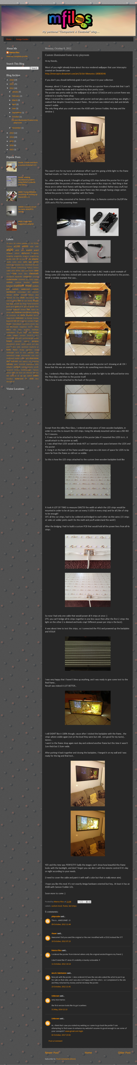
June (14, 109)
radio (18, 347)
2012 (12, 88)
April (14, 104)
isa (25, 318)
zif (13, 382)
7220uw (9, 247)
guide (32, 307)
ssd (30, 361)
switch (23, 367)
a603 (17, 250)
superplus (30, 364)
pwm (8, 347)
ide (18, 315)
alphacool (25, 253)
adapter (9, 253)
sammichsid (10, 355)
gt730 (21, 307)
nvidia (8, 335)
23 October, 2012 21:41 (61, 987)
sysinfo (36, 367)
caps (23, 271)
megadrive (23, 327)
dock (37, 295)
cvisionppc (21, 292)
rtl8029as (30, 353)
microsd (30, 327)
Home (9, 39)
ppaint (29, 344)
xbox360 (9, 382)
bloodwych (29, 265)
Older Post (124, 1052)
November (16, 128)
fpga (7, 304)
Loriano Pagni (33, 321)
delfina (16, 295)
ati (26, 259)
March (15, 100)
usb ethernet (27, 373)
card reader (29, 271)
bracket (13, 268)
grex (17, 307)
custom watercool (21, 289)
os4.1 (37, 335)
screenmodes (25, 355)
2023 (12, 150)
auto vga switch (31, 262)
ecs (17, 298)
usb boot (19, 373)
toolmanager (26, 370)
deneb (23, 295)
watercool (19, 379)
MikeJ (8, 330)
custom (9, 282)
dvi (14, 298)
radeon (13, 347)
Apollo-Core (20, 259)
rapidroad (24, 347)
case (36, 270)
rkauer (54, 934)
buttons (29, 268)
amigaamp (35, 253)
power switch (21, 344)
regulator (29, 350)
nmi (29, 333)
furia (29, 304)
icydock (35, 312)
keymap (36, 318)
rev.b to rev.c (20, 353)
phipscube (56, 917)
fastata (30, 301)
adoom (17, 253)
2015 (12, 141)
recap (22, 350)
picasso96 (18, 341)
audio (8, 262)
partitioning (27, 338)
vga (21, 376)
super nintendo (19, 364)
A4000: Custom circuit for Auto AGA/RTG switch (27, 209)
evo (37, 298)
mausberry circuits (28, 324)
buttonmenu (21, 268)
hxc (28, 309)
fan (19, 300)
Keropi (29, 318)
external (9, 301)
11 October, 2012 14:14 (61, 964)
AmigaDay (9, 256)
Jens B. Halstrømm (59, 973)
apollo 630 (10, 259)
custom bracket (22, 282)
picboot (26, 341)
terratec (17, 370)
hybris (33, 310)
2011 (12, 84)
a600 (9, 250)
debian (9, 295)
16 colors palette (21, 243)
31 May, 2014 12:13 (59, 1010)
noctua (36, 333)
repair (36, 350)
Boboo (36, 265)
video (36, 375)
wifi (26, 379)
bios (22, 265)
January (15, 92)
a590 (37, 247)
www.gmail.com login (74, 1031)
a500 (31, 247)
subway (9, 364)
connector (27, 277)
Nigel (25, 333)
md (7, 327)
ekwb (22, 298)
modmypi (35, 330)
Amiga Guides (22, 39)
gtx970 (26, 307)
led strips (72, 906)
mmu (20, 330)
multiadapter (10, 333)
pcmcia (36, 338)
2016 (12, 145)
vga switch (27, 376)
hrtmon (23, 310)
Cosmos (22, 279)
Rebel (15, 350)
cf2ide (14, 274)
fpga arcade (14, 304)
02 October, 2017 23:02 (61, 1035)
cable (8, 271)
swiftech (16, 367)
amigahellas (18, 256)
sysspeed (9, 370)
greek (13, 307)
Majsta (9, 324)
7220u (36, 243)
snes (20, 361)
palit (20, 338)
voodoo (9, 379)
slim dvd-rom (12, 361)
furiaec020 (35, 304)
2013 (12, 133)
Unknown (55, 996)
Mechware (14, 327)
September (17, 113)
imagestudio (10, 318)
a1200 (17, 246)
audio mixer (17, 262)
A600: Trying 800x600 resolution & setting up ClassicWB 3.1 (27, 194)
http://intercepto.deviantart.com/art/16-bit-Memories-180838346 (75, 74)
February (16, 96)
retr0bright (10, 353)
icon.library (27, 312)
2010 (12, 80)
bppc (8, 268)
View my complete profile (17, 56)
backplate (17, 265)
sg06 (27, 358)
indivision (20, 318)
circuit (20, 274)
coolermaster (12, 279)
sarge (18, 355)
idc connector (11, 315)
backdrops (10, 265)
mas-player (17, 324)
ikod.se (36, 315)
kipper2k (9, 321)
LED (18, 321)
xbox (37, 379)
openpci (22, 335)
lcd (15, 321)
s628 (37, 353)
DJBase (31, 295)
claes (25, 274)
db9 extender (33, 292)
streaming (35, 361)
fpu (21, 304)
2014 (12, 137)
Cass (8, 274)
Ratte (8, 350)
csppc (36, 279)
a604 (22, 250)
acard (36, 250)
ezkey (15, 301)
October (16, 117)
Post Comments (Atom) (66, 1059)
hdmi (37, 307)
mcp (37, 324)
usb (13, 373)
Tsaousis (36, 370)
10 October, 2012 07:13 (61, 941)
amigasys (26, 256)
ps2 (33, 344)
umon (8, 373)
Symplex (30, 367)
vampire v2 (14, 376)
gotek (8, 307)
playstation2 (10, 344)
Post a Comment (55, 1041)
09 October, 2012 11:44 (61, 924)
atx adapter (33, 259)
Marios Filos (57, 951)
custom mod (56, 906)
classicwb (34, 273)
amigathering (34, 256)
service (22, 358)
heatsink (9, 310)
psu (37, 344)
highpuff (16, 310)
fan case (24, 301)
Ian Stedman (16, 312)
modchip (27, 330)
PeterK (9, 341)
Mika (37, 327)
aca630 (29, 250)
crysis (31, 279)
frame (65, 906)
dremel (9, 298)
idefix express (26, 315)
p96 (16, 338)
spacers (25, 361)
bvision (36, 268)
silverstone (34, 358)
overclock (10, 338)
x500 (31, 379)
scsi (32, 355)
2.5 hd (30, 243)
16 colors (9, 243)
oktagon (15, 335)
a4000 (25, 246)
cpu (27, 279)
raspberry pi (34, 347)
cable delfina (15, 271)
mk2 (14, 330)
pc (32, 338)
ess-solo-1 (30, 298)
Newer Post (52, 1052)
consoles (36, 277)
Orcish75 (30, 335)
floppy (36, 301)
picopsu (35, 341)
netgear (19, 333)
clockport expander (14, 277)
